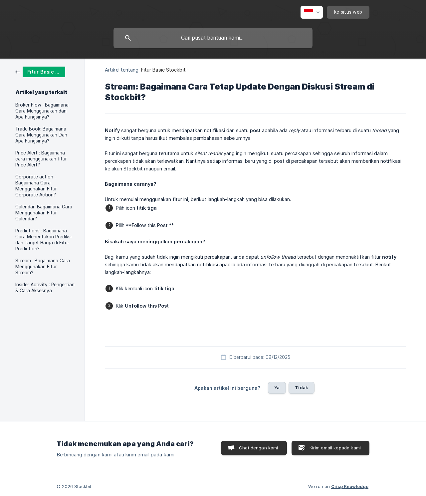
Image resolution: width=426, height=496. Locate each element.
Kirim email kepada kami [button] (335, 447)
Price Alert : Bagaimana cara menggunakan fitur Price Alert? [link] (41, 158)
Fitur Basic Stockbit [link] (163, 70)
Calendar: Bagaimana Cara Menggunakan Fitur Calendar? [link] (43, 212)
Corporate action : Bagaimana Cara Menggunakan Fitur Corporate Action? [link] (36, 185)
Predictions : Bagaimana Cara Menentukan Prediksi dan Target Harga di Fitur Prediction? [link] (43, 239)
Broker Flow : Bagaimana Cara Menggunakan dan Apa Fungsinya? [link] (42, 111)
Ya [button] (277, 387)
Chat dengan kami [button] (258, 447)
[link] (40, 71)
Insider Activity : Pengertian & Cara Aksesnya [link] (45, 287)
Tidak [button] (301, 387)
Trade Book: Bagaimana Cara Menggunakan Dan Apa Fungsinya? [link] (41, 134)
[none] (312, 12)
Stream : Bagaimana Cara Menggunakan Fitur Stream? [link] (42, 266)
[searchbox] (213, 38)
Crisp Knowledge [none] (349, 486)
